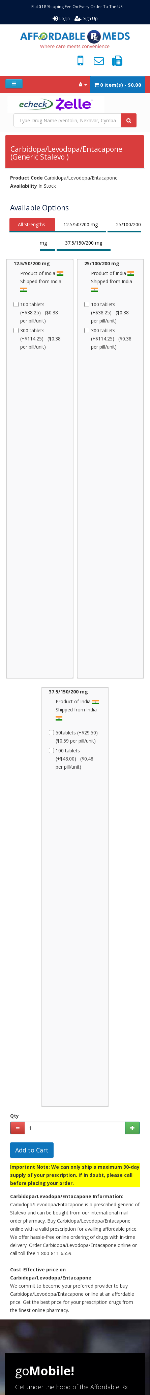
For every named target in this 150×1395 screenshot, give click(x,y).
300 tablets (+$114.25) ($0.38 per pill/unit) (37, 338)
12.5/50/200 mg (80, 224)
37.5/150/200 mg (83, 243)
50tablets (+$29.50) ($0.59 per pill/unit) (74, 736)
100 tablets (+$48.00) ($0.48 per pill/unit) (71, 758)
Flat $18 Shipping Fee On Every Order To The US (76, 6)
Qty (14, 1115)
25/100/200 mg (101, 263)
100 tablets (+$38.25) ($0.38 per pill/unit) (35, 312)
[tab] (32, 225)
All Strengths (31, 224)
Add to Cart (32, 1150)
